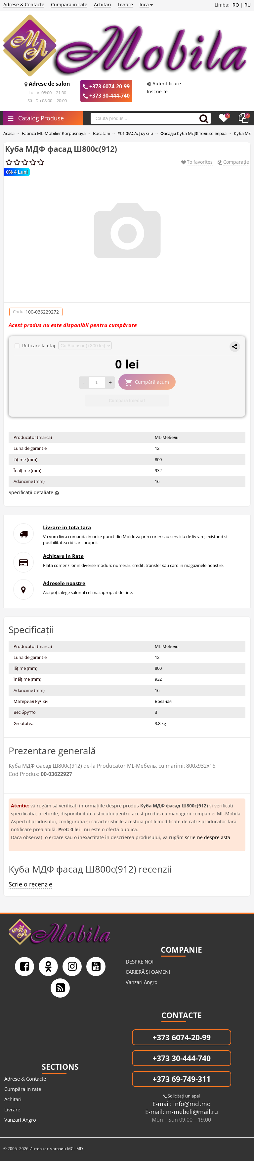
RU (247, 5)
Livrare (125, 4)
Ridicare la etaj (36, 345)
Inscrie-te (157, 91)
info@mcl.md (191, 1104)
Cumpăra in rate (22, 1089)
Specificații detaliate (31, 492)
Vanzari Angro (141, 982)
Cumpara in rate (69, 4)
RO (236, 5)
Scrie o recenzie (30, 884)
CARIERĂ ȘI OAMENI (148, 971)
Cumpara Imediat (127, 400)
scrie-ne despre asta (207, 837)
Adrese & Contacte (23, 4)
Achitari (102, 4)
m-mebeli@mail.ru (191, 1112)
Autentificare (166, 83)
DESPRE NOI (139, 961)
